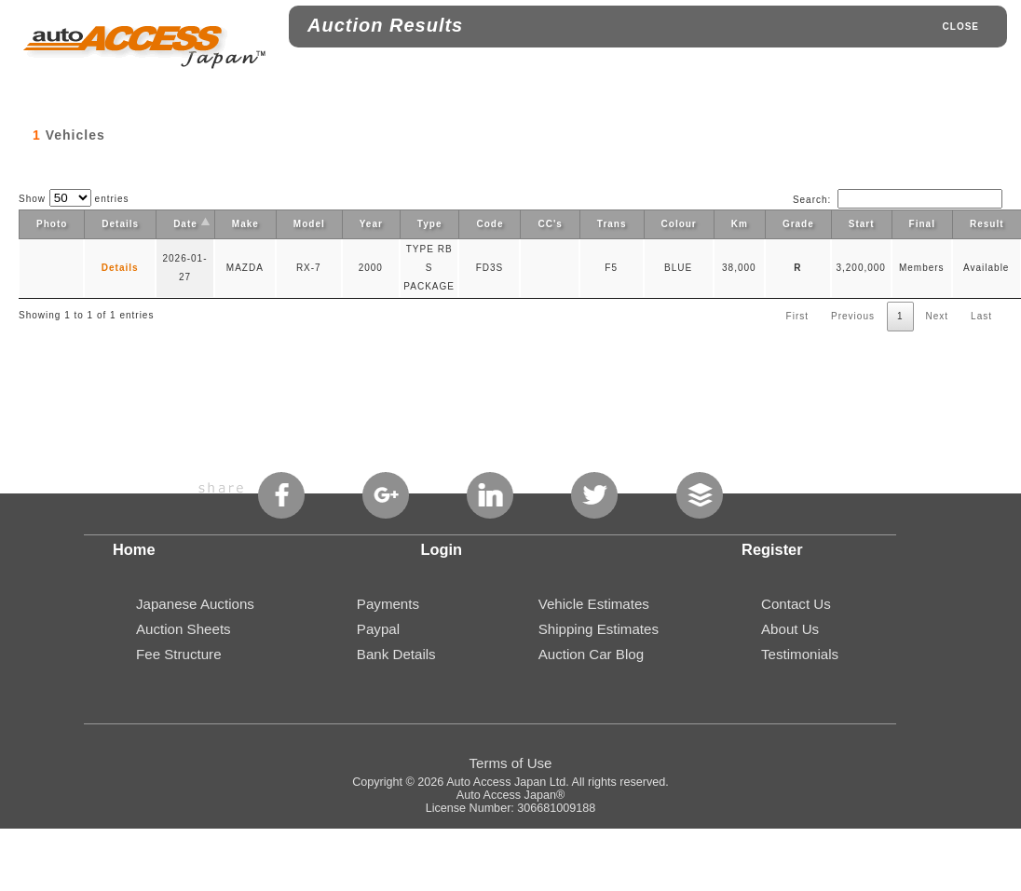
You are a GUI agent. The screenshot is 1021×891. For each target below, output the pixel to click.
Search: (897, 200)
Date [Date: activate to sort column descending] (185, 224)
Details (120, 268)
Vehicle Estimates (593, 604)
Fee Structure (179, 654)
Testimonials (799, 654)
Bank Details (396, 654)
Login (442, 549)
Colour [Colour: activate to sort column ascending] (679, 224)
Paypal (378, 629)
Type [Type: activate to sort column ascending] (429, 224)
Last (981, 316)
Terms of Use (511, 763)
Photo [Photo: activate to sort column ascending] (51, 224)
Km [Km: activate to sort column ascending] (739, 224)
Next (937, 316)
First (797, 316)
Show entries (74, 199)
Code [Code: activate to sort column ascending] (489, 224)
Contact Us (796, 604)
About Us (790, 629)
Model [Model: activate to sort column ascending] (309, 224)
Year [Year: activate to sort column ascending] (371, 224)
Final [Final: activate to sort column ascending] (922, 224)
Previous (853, 316)
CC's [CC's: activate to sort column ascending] (550, 224)
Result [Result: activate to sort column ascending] (987, 224)
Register (772, 549)
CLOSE (961, 26)
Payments (388, 604)
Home (134, 549)
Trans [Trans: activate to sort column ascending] (612, 224)
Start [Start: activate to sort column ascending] (862, 224)
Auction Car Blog (591, 654)
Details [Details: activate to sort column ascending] (120, 224)
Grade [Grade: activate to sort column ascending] (798, 224)
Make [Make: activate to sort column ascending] (245, 224)
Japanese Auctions (195, 604)
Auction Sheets (183, 629)
